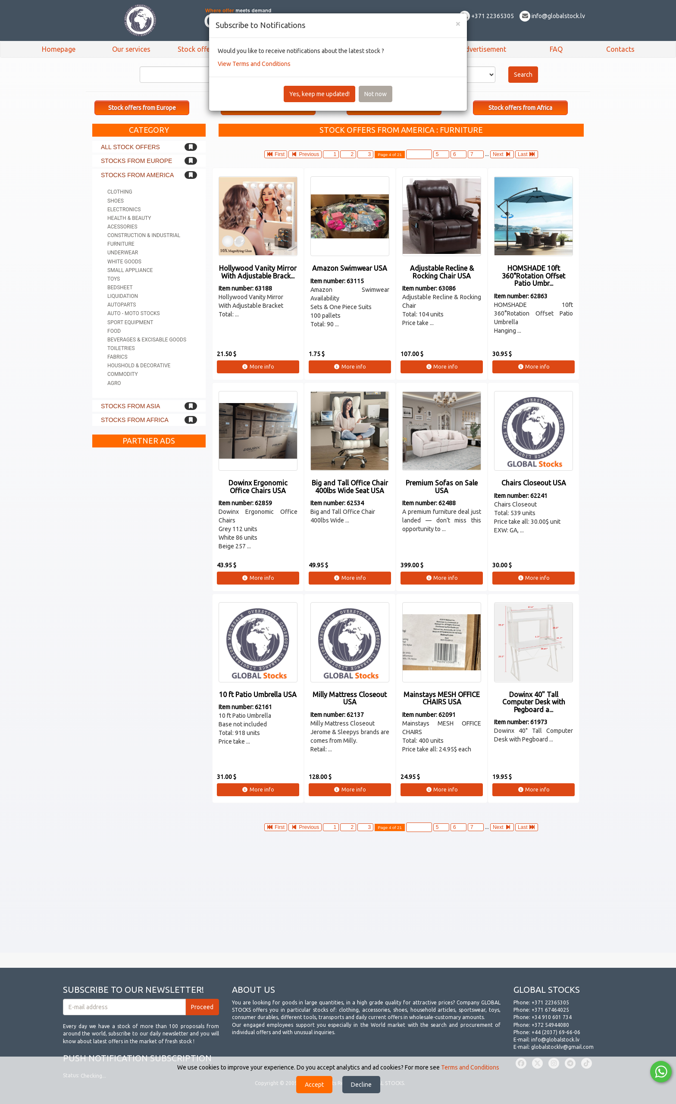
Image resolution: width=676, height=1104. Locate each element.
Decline (361, 1084)
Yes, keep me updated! (319, 94)
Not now (375, 94)
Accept (314, 1084)
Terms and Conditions (470, 1067)
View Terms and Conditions (254, 63)
